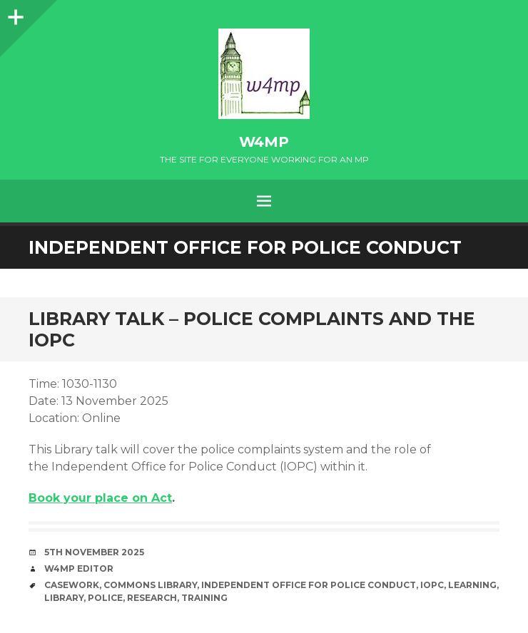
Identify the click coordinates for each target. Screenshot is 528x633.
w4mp (264, 141)
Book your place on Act (100, 498)
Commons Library (150, 585)
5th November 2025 (94, 552)
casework (71, 585)
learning (472, 585)
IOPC (432, 585)
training (204, 597)
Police (105, 597)
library (63, 597)
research (152, 597)
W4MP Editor (78, 568)
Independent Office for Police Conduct (308, 585)
